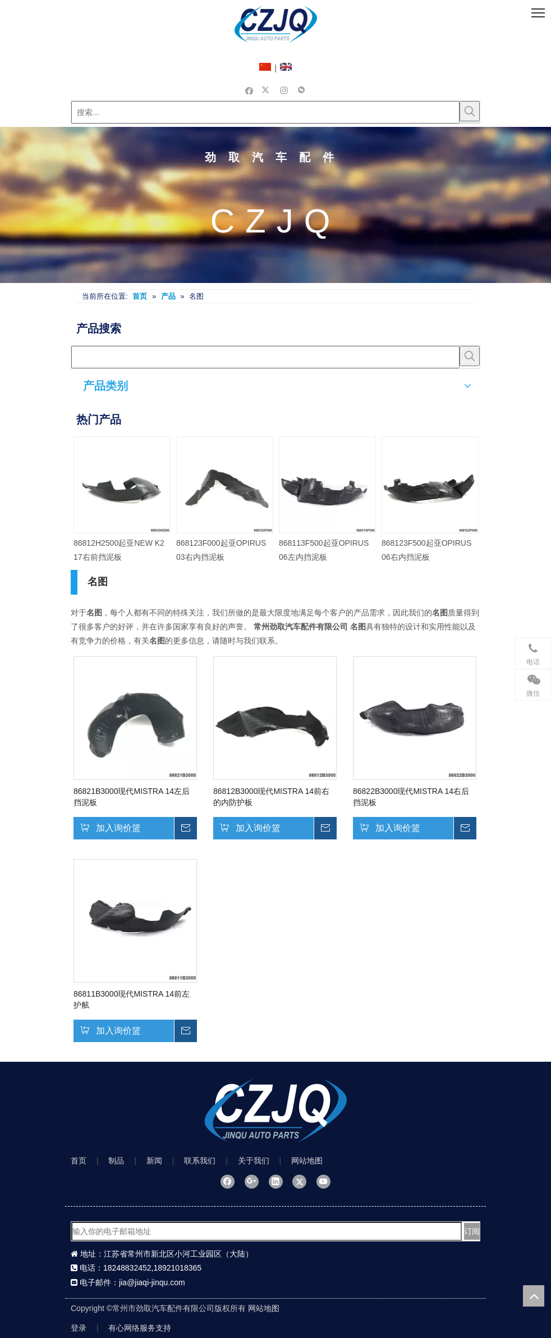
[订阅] (472, 1231)
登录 (78, 1327)
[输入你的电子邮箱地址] (266, 1231)
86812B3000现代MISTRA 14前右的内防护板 (271, 797)
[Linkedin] (276, 1181)
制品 (116, 1160)
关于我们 (253, 1160)
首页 (78, 1160)
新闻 (154, 1160)
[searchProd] (265, 357)
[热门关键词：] (470, 111)
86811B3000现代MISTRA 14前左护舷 (132, 999)
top (533, 1296)
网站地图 (307, 1160)
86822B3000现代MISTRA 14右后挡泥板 (411, 797)
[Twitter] (267, 90)
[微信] (302, 90)
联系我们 (199, 1160)
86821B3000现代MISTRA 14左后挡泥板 (132, 797)
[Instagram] (284, 90)
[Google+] (252, 1181)
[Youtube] (323, 1181)
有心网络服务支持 (139, 1327)
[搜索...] (265, 112)
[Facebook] (249, 90)
